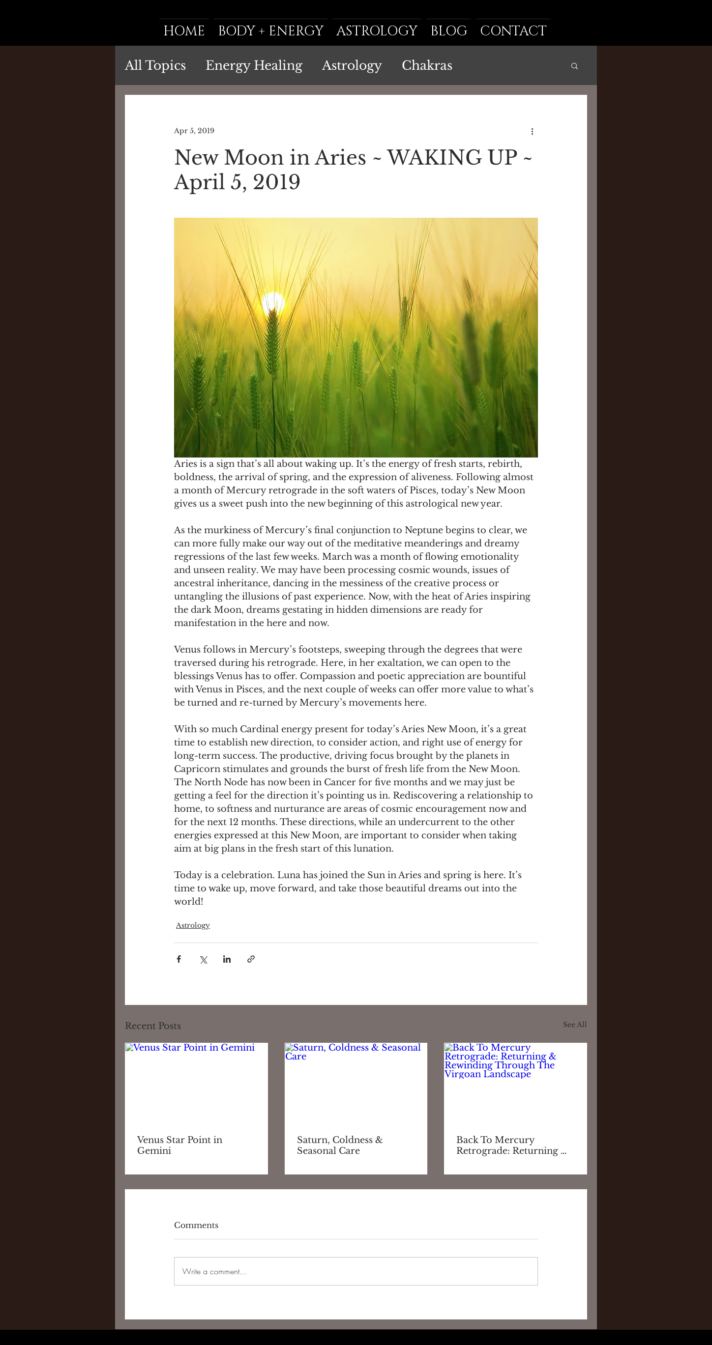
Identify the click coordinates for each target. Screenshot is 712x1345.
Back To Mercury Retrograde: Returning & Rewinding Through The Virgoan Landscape (512, 1145)
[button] (574, 65)
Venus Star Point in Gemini (179, 1145)
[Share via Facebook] (178, 959)
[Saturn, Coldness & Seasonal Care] (356, 1083)
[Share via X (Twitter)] (203, 959)
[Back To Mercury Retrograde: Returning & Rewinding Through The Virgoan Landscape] (516, 1083)
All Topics (155, 65)
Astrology (352, 65)
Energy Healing (254, 65)
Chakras (427, 65)
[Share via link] (251, 959)
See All (575, 1024)
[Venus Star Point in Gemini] (196, 1083)
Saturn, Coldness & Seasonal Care (340, 1145)
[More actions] (532, 131)
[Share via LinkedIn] (227, 959)
